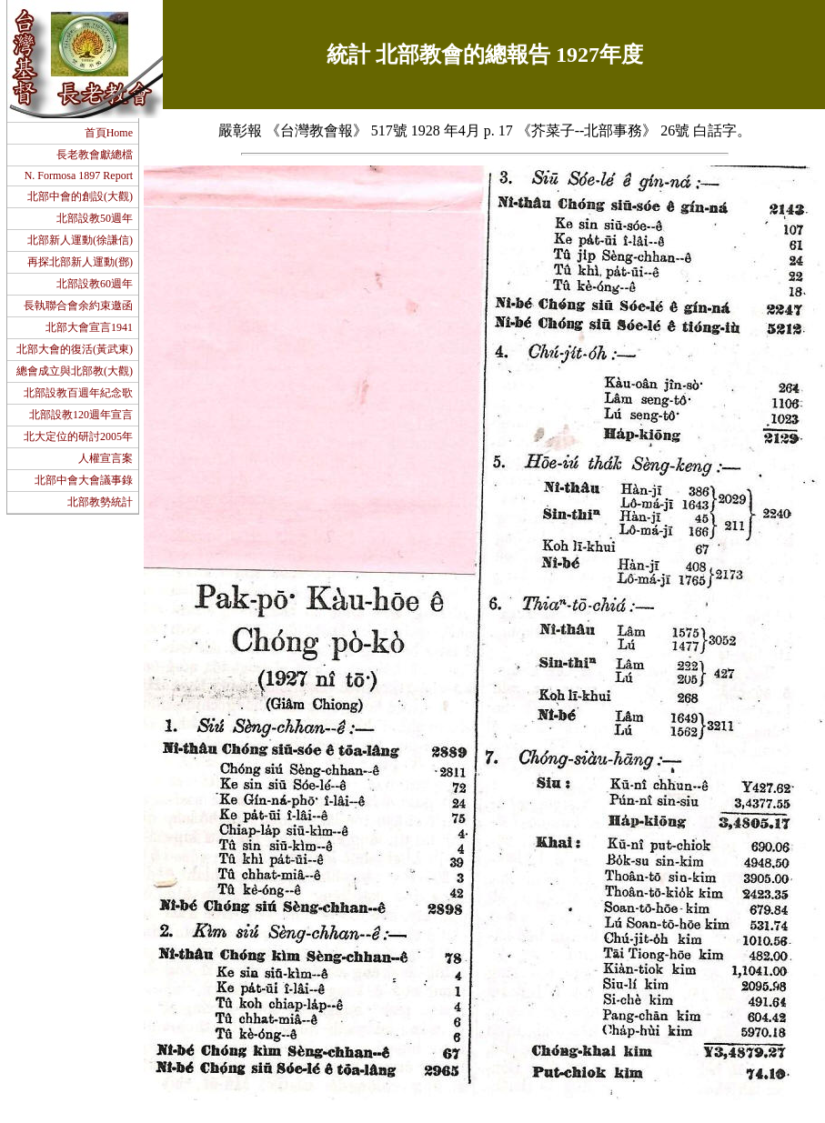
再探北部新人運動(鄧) (80, 262)
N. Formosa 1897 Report (77, 175)
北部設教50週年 (94, 218)
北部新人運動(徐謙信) (80, 240)
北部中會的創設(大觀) (80, 196)
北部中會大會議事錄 (84, 480)
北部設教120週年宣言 (81, 414)
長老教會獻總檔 (94, 154)
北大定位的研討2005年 (78, 436)
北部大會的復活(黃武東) (74, 349)
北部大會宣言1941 (89, 327)
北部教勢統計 (100, 502)
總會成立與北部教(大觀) (74, 371)
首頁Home (109, 132)
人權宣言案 (105, 458)
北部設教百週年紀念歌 (78, 392)
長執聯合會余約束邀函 (78, 305)
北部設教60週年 (94, 283)
